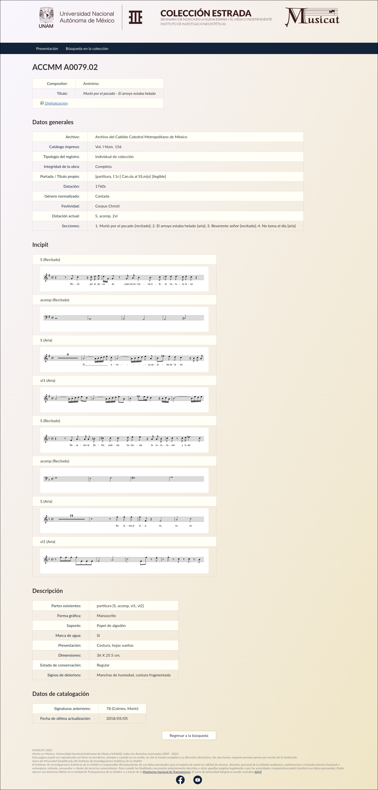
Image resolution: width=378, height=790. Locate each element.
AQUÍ (258, 772)
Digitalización (54, 103)
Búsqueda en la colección (87, 48)
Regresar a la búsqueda (189, 735)
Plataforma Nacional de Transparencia (166, 772)
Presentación (47, 48)
